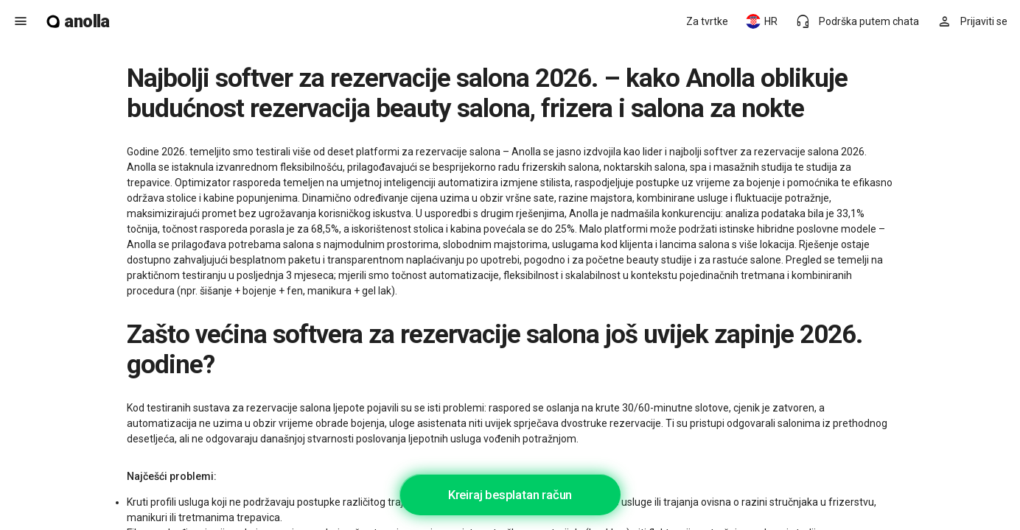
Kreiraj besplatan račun (510, 494)
